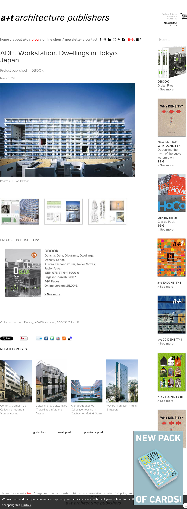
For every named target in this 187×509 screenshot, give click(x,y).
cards (65, 493)
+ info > (26, 505)
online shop (51, 39)
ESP (138, 39)
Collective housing (11, 322)
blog (35, 39)
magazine (41, 493)
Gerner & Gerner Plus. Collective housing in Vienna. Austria (13, 409)
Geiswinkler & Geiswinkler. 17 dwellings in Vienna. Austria (51, 409)
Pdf (79, 322)
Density (28, 322)
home (4, 39)
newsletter (73, 39)
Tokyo (72, 322)
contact (91, 39)
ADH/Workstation (45, 322)
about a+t (20, 39)
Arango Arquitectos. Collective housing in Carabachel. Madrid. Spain (86, 409)
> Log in (173, 25)
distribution (78, 493)
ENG (130, 39)
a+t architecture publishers (60, 18)
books (54, 493)
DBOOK (37, 70)
